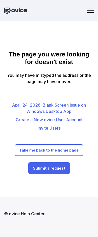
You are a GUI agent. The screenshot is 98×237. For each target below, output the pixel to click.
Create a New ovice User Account (49, 119)
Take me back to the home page (49, 150)
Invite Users (49, 128)
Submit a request (49, 168)
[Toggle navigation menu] (90, 10)
